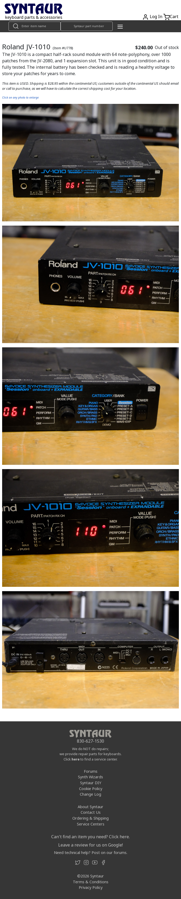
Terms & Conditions (90, 881)
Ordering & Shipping (90, 818)
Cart (174, 16)
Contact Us (91, 812)
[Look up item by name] (35, 26)
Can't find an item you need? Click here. (90, 837)
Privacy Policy (91, 887)
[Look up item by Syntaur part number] (87, 26)
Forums (90, 771)
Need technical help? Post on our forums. (90, 852)
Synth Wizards (90, 776)
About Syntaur (90, 806)
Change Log (90, 794)
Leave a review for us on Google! (90, 845)
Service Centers (90, 824)
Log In (156, 16)
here (76, 759)
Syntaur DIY (90, 782)
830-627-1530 (90, 741)
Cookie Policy (90, 788)
